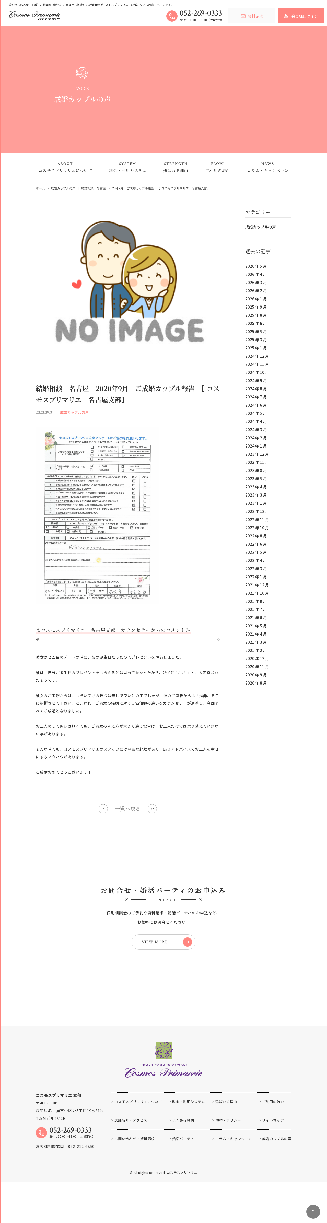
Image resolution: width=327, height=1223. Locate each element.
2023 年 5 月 (256, 478)
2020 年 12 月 (257, 658)
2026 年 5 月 (256, 266)
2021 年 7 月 (256, 609)
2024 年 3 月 (256, 429)
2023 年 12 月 (257, 454)
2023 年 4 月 (256, 486)
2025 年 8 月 (256, 315)
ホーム (40, 188)
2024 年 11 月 (257, 364)
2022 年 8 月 (256, 535)
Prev (103, 808)
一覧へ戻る (128, 808)
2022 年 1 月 (256, 576)
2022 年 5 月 (256, 552)
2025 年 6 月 (256, 323)
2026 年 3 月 (256, 282)
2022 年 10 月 (257, 527)
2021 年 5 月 (256, 625)
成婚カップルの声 (63, 188)
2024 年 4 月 (256, 421)
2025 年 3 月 (256, 339)
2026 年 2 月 (256, 290)
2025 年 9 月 (256, 307)
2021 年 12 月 (257, 584)
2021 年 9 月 (256, 601)
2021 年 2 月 (256, 650)
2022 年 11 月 (257, 519)
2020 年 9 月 (256, 674)
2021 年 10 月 (257, 593)
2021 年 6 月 (256, 617)
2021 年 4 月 (256, 634)
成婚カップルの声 (260, 226)
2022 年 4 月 (256, 560)
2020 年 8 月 (256, 683)
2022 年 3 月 (256, 568)
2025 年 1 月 (256, 347)
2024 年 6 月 (256, 405)
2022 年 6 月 (256, 544)
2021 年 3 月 (256, 642)
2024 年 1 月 (256, 446)
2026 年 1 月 (256, 298)
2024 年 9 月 (256, 380)
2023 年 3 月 (256, 495)
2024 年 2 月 (256, 437)
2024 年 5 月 (256, 413)
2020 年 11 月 (257, 666)
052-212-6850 (81, 1146)
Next (152, 808)
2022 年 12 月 (257, 511)
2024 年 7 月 (256, 396)
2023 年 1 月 (256, 503)
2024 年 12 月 (257, 356)
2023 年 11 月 (257, 462)
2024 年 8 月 (256, 388)
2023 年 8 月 (256, 470)
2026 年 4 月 (256, 274)
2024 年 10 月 (257, 372)
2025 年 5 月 (256, 331)
